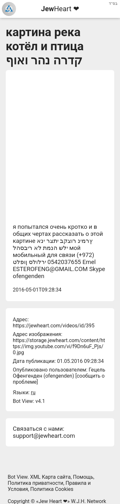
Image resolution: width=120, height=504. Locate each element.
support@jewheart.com (44, 435)
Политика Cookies (52, 489)
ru (33, 392)
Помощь (83, 477)
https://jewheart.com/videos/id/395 (53, 326)
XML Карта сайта (50, 477)
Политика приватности (35, 483)
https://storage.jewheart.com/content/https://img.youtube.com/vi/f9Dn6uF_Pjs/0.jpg (59, 346)
